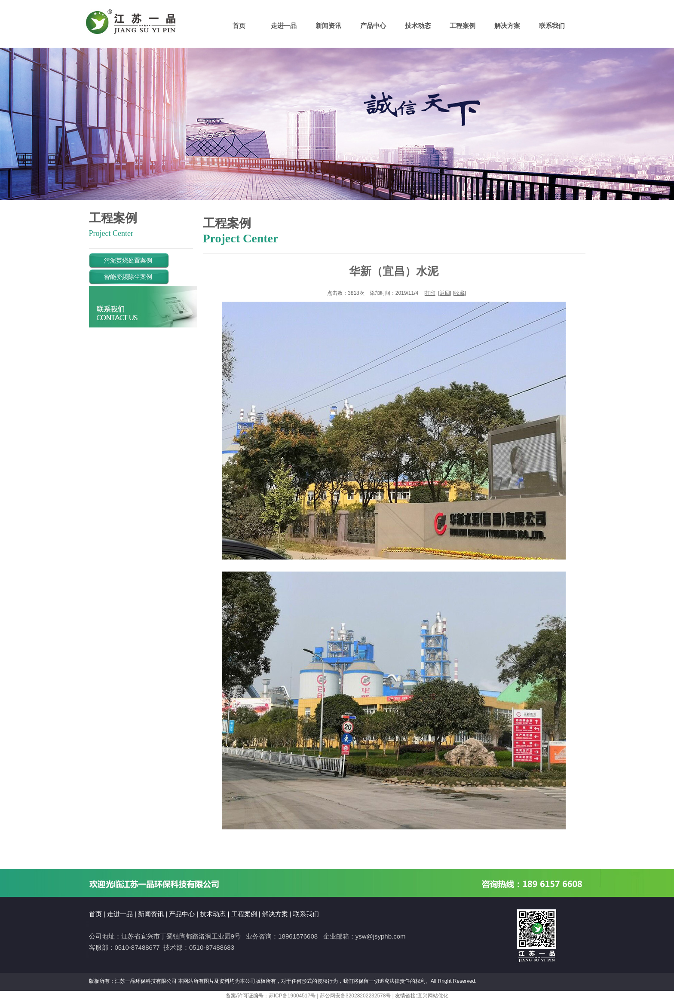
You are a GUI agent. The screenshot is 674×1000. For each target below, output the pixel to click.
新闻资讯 (328, 25)
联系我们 (552, 25)
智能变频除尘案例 (120, 276)
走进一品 (284, 25)
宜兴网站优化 (432, 996)
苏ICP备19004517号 (292, 996)
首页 (239, 25)
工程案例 (462, 25)
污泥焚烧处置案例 (120, 260)
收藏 (459, 293)
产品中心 (373, 25)
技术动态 (418, 25)
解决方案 (507, 25)
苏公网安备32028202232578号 (355, 996)
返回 (445, 293)
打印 (430, 293)
